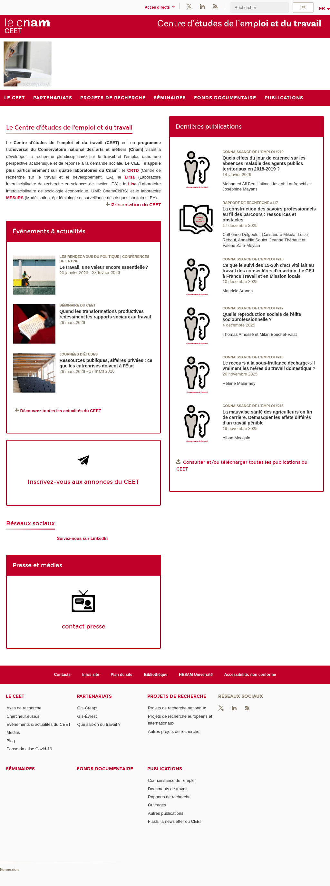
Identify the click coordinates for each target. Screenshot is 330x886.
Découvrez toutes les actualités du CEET (60, 410)
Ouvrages (157, 805)
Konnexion (9, 870)
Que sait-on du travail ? (99, 724)
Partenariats (94, 696)
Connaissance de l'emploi (172, 780)
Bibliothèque (156, 674)
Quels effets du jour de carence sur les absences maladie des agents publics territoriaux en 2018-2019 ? (264, 163)
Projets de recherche (176, 696)
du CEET (126, 481)
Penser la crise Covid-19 (29, 748)
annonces (98, 481)
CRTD (133, 170)
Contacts (62, 674)
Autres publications (165, 813)
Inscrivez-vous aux (56, 481)
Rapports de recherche (169, 796)
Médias (13, 732)
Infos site (90, 674)
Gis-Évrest (87, 716)
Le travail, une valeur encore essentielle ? (104, 267)
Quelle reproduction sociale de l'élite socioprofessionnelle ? (262, 317)
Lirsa (130, 177)
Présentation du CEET (136, 205)
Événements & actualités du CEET (38, 724)
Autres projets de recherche (173, 731)
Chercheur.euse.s (22, 716)
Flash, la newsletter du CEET (175, 821)
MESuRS (15, 197)
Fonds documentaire (105, 769)
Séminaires (20, 769)
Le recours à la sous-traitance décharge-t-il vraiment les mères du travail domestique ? (269, 365)
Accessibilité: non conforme (250, 674)
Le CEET (15, 696)
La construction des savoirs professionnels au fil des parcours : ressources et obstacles (269, 214)
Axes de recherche (23, 708)
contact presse (83, 626)
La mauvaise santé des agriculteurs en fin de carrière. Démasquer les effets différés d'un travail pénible (267, 417)
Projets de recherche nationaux (177, 708)
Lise (132, 183)
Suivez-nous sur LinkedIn (82, 538)
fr (322, 8)
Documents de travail (167, 788)
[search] (259, 7)
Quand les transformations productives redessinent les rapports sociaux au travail (105, 314)
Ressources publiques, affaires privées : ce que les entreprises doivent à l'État (106, 363)
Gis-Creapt (87, 708)
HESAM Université (196, 674)
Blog (10, 740)
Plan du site (121, 674)
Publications (164, 769)
